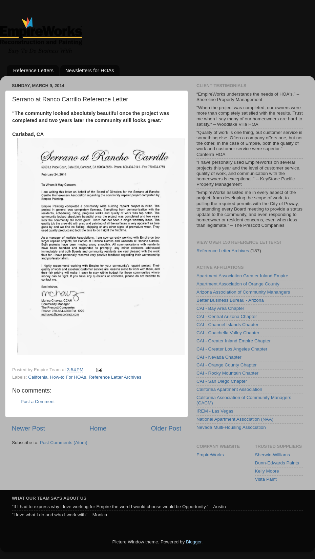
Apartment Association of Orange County (237, 283)
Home (97, 428)
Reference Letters (33, 70)
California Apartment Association (229, 389)
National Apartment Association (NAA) (234, 419)
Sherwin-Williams (272, 454)
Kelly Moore (267, 471)
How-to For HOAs (68, 377)
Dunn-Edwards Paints (277, 462)
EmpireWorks (210, 454)
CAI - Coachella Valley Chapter (227, 332)
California (37, 377)
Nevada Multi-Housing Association (231, 427)
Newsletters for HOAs (89, 70)
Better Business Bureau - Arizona (230, 300)
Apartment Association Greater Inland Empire (242, 275)
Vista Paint (266, 479)
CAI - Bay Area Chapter (220, 308)
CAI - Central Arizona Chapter (226, 316)
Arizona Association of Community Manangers (243, 292)
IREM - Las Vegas (214, 411)
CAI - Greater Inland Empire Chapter (233, 340)
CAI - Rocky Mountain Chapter (227, 373)
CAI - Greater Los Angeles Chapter (231, 349)
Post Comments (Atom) (63, 442)
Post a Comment (38, 401)
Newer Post (28, 428)
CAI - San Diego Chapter (221, 381)
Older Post (166, 428)
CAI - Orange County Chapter (226, 364)
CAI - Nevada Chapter (218, 357)
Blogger (194, 541)
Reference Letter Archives (115, 377)
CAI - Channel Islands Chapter (227, 324)
